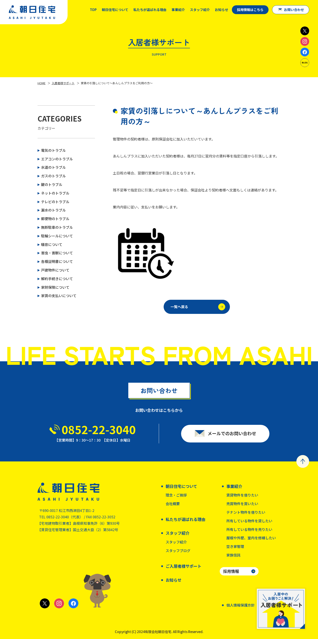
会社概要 (173, 503)
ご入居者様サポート (183, 566)
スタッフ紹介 (176, 542)
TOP (93, 9)
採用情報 (231, 571)
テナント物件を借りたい (245, 512)
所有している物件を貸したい (249, 520)
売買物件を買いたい (242, 503)
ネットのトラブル (55, 193)
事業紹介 (178, 9)
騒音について (51, 244)
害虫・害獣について (57, 252)
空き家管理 (235, 546)
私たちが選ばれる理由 (150, 9)
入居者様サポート (63, 83)
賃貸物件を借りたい (242, 495)
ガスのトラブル (53, 175)
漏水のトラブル (53, 210)
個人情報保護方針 (240, 605)
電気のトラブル (53, 150)
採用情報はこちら (250, 9)
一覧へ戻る (197, 308)
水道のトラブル (53, 167)
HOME (41, 83)
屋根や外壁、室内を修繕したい (251, 537)
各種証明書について (57, 261)
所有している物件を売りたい (249, 529)
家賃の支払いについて (58, 295)
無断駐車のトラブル (57, 227)
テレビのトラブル (55, 201)
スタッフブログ (178, 550)
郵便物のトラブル (55, 218)
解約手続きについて (57, 278)
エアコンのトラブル (57, 158)
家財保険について (55, 287)
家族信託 (233, 555)
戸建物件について (55, 270)
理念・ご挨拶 (176, 495)
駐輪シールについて (57, 235)
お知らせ (221, 9)
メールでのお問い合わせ (232, 435)
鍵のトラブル (51, 184)
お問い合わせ (294, 9)
